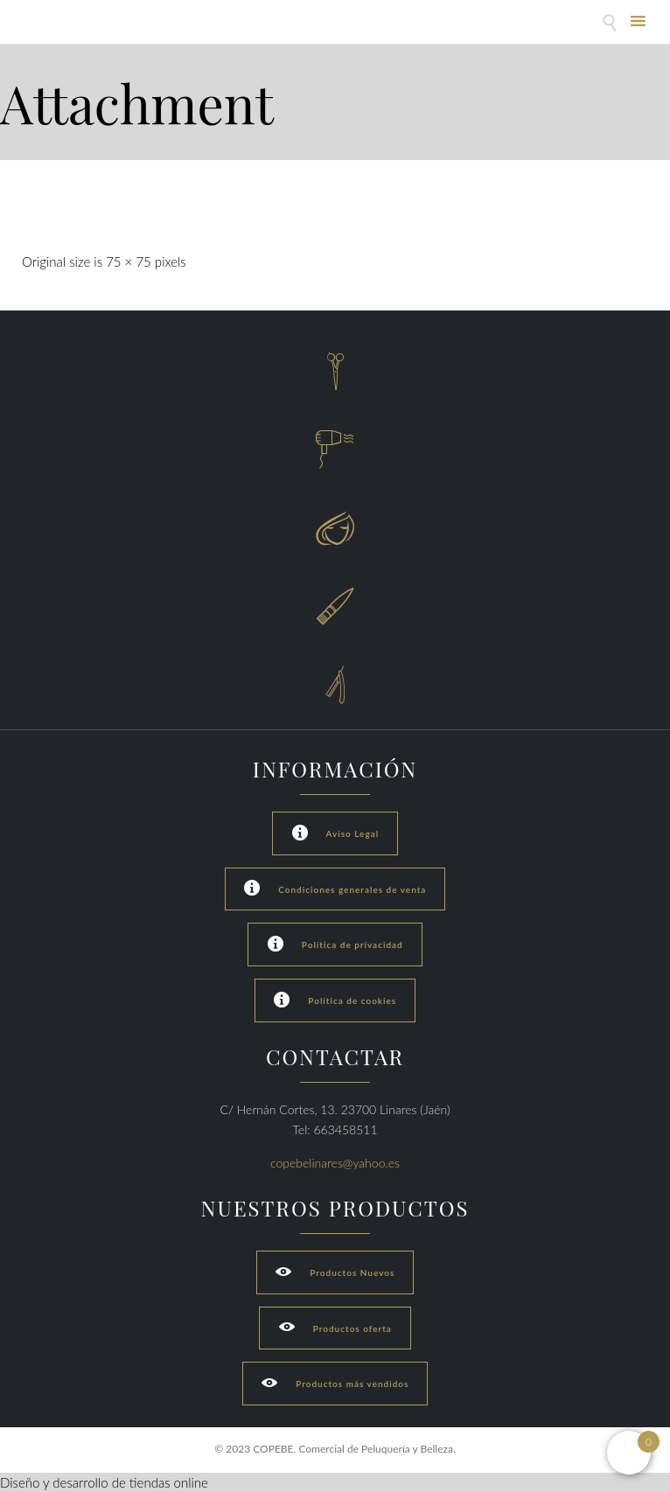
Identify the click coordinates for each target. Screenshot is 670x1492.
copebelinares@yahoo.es (335, 1162)
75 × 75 (128, 261)
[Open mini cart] (629, 1453)
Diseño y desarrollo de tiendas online (104, 1482)
